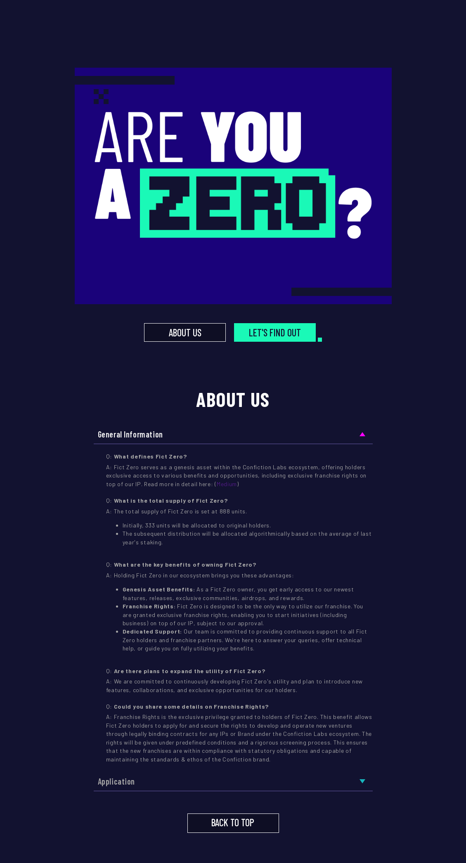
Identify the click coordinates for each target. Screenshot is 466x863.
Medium (227, 483)
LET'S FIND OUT (275, 332)
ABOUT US (185, 332)
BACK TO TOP (232, 822)
